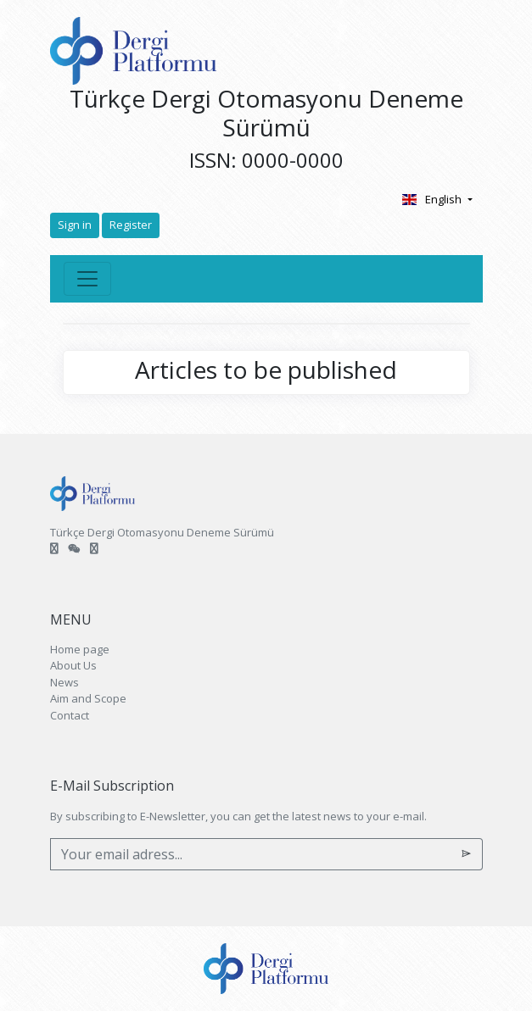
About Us (73, 665)
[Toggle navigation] (87, 279)
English (433, 199)
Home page (79, 649)
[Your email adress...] (250, 854)
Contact (69, 715)
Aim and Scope (88, 698)
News (64, 682)
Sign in (75, 224)
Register (130, 224)
